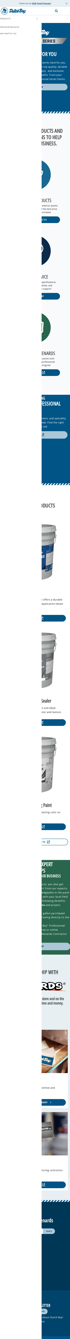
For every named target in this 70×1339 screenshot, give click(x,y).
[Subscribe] (40, 1311)
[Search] (49, 1231)
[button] (65, 11)
